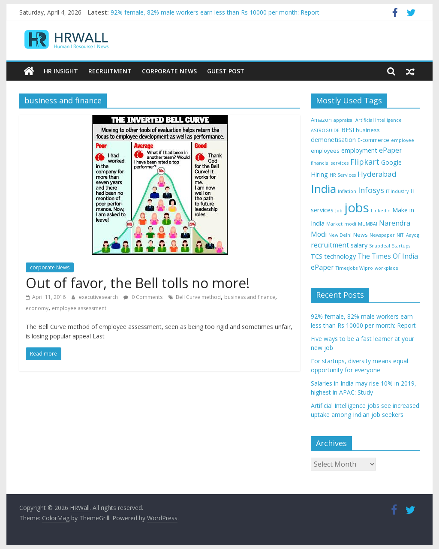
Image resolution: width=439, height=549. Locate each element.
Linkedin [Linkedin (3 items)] (381, 211)
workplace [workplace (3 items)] (386, 268)
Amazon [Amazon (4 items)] (321, 120)
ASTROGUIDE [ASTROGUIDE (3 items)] (325, 130)
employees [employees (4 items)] (325, 150)
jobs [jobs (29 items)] (356, 207)
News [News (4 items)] (360, 234)
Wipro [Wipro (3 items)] (366, 268)
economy (37, 308)
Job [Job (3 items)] (339, 211)
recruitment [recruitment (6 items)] (330, 245)
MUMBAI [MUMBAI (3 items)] (367, 224)
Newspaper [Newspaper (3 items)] (382, 235)
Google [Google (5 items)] (391, 162)
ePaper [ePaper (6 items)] (390, 150)
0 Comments (142, 297)
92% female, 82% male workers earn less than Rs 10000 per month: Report (215, 12)
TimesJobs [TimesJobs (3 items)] (347, 268)
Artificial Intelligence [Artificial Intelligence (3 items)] (378, 120)
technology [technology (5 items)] (340, 256)
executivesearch (99, 297)
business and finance (249, 297)
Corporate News (169, 71)
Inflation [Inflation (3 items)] (347, 191)
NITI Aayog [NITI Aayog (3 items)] (408, 235)
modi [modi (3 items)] (350, 224)
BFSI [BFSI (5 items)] (347, 130)
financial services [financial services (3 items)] (330, 163)
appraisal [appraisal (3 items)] (344, 120)
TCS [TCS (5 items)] (316, 256)
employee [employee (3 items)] (402, 140)
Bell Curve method (198, 297)
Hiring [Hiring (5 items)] (319, 174)
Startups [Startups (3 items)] (401, 246)
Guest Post (225, 71)
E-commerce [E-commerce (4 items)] (373, 140)
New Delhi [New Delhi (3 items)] (340, 235)
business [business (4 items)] (368, 130)
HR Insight (61, 71)
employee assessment (79, 308)
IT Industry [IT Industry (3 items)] (397, 191)
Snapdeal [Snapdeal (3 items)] (379, 246)
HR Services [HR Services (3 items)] (343, 175)
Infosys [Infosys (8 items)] (371, 190)
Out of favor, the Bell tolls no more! (138, 283)
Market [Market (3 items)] (334, 224)
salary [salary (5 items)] (359, 245)
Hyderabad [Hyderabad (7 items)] (377, 174)
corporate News (49, 267)
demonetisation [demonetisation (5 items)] (333, 140)
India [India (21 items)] (323, 188)
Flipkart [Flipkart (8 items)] (364, 162)
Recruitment (110, 71)
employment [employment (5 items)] (359, 150)
